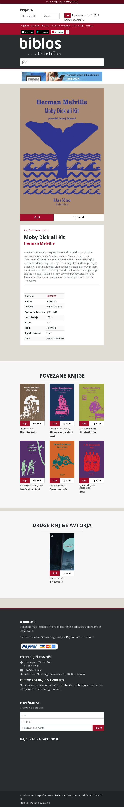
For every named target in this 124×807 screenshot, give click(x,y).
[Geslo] (51, 16)
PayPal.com (73, 637)
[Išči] (62, 62)
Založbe (35, 26)
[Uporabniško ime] (28, 16)
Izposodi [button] (78, 217)
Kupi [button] (37, 217)
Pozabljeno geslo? (82, 15)
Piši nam (89, 26)
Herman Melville (39, 243)
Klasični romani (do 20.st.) (37, 230)
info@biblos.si (32, 670)
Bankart (89, 637)
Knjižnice (25, 26)
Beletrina (51, 295)
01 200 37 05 (31, 666)
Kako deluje (78, 26)
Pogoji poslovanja (40, 802)
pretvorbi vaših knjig (73, 685)
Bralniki (45, 26)
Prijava (98, 727)
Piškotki (24, 802)
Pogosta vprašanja (60, 26)
